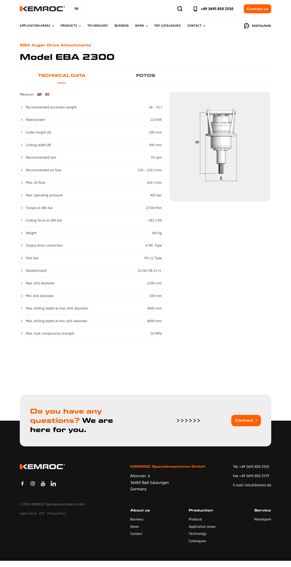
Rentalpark (257, 25)
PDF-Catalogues (167, 25)
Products (69, 25)
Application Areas (35, 25)
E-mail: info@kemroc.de (243, 490)
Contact (194, 25)
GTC (42, 525)
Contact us (257, 9)
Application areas (200, 532)
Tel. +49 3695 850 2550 (248, 467)
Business (122, 25)
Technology (97, 25)
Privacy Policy (56, 525)
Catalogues (195, 547)
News (139, 25)
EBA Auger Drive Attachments (60, 45)
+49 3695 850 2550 (217, 8)
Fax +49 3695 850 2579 (248, 477)
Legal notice (28, 525)
